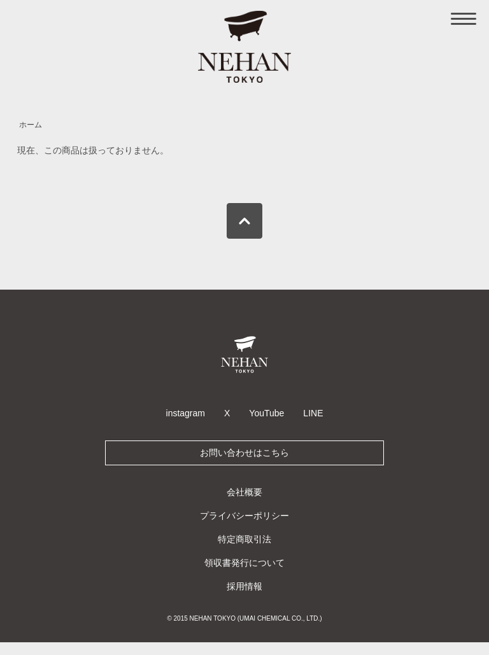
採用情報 (244, 586)
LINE (313, 413)
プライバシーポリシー (244, 516)
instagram (185, 413)
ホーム (30, 124)
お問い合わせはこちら (244, 452)
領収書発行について (244, 563)
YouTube (266, 413)
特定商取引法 (244, 539)
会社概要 (244, 492)
